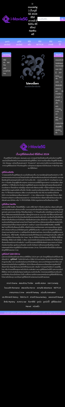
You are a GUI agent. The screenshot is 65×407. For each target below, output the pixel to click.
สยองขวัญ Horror (28, 287)
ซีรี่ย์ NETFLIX (39, 43)
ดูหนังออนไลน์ (7, 43)
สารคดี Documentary (38, 297)
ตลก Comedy (53, 283)
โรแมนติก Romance (12, 287)
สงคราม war (21, 301)
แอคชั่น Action (40, 283)
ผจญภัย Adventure (44, 287)
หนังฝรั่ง (36, 306)
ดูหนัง (39, 301)
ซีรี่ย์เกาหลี (50, 43)
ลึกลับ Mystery (9, 301)
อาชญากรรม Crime (16, 292)
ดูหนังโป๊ (46, 301)
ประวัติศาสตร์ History (10, 297)
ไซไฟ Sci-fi (24, 297)
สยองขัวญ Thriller (26, 283)
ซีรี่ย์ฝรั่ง (29, 43)
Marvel (28, 306)
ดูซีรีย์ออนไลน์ (19, 43)
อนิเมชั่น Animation (48, 292)
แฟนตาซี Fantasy (32, 292)
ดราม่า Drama (12, 283)
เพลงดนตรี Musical (55, 297)
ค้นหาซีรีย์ (31, 301)
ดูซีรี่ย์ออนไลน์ (56, 301)
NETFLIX (57, 287)
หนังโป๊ (59, 43)
